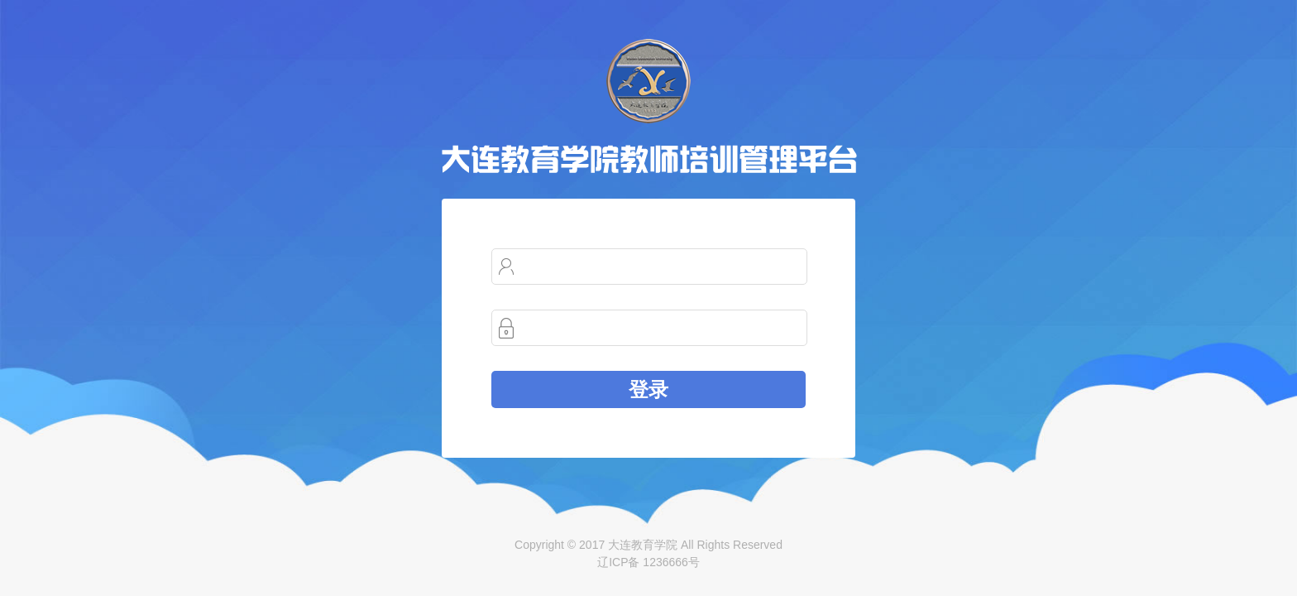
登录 (648, 389)
